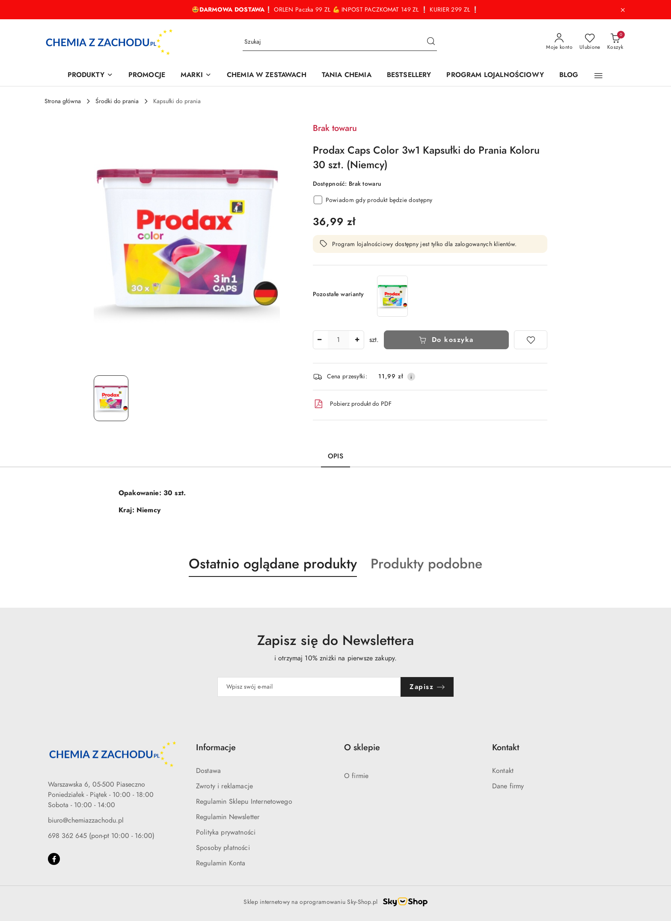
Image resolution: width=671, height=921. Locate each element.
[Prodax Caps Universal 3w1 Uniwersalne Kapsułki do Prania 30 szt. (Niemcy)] (392, 296)
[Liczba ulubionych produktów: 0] (590, 42)
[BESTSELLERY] (409, 75)
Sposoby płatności (223, 848)
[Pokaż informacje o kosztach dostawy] (411, 376)
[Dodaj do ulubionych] (530, 339)
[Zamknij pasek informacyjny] (622, 10)
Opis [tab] (335, 456)
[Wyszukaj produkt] (340, 42)
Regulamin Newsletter (227, 817)
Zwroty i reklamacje (224, 786)
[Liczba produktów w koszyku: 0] (615, 42)
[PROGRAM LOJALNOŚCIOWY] (495, 75)
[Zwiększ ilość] (357, 340)
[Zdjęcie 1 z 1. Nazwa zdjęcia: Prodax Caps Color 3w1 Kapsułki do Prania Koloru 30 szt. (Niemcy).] (111, 398)
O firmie (356, 776)
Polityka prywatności (225, 832)
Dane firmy (508, 786)
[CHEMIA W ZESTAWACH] (266, 75)
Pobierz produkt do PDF (352, 404)
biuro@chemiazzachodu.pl (86, 820)
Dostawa (208, 770)
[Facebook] (54, 859)
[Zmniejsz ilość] (319, 340)
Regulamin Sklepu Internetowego (244, 801)
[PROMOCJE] (147, 75)
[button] (598, 75)
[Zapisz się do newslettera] (309, 687)
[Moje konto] (559, 42)
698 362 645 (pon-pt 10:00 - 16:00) (101, 836)
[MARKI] (196, 75)
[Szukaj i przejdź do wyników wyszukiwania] (431, 42)
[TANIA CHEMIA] (346, 75)
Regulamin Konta (220, 863)
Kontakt (503, 770)
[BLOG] (569, 75)
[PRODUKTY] (90, 75)
